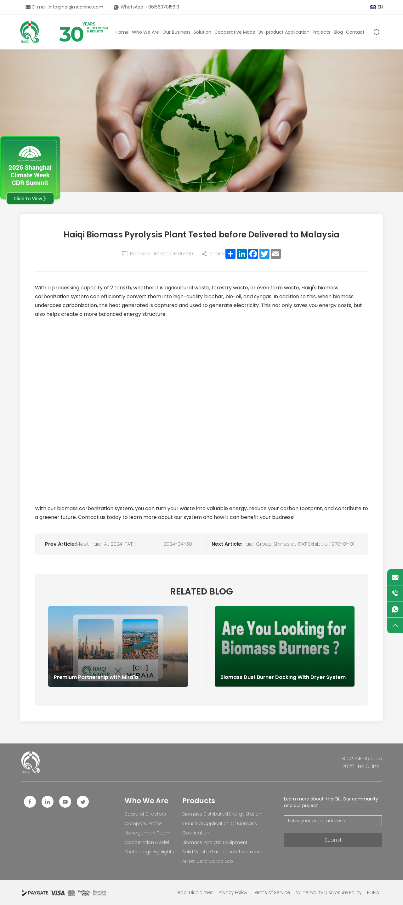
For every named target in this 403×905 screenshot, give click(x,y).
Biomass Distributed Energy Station (221, 814)
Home (122, 32)
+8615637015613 (162, 7)
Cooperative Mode (234, 32)
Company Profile (143, 823)
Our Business (176, 32)
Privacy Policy (233, 892)
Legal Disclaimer (194, 892)
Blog (338, 32)
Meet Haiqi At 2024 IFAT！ (107, 544)
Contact (355, 32)
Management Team (147, 833)
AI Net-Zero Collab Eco (207, 861)
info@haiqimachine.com (76, 7)
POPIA (373, 892)
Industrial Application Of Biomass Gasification (219, 828)
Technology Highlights (149, 852)
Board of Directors (145, 814)
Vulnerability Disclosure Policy (328, 892)
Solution (202, 32)
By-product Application (283, 32)
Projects (321, 32)
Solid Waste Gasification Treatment (222, 852)
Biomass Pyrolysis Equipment (214, 842)
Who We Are (145, 32)
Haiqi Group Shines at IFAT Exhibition (286, 544)
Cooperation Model (147, 842)
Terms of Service (271, 892)
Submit (333, 840)
